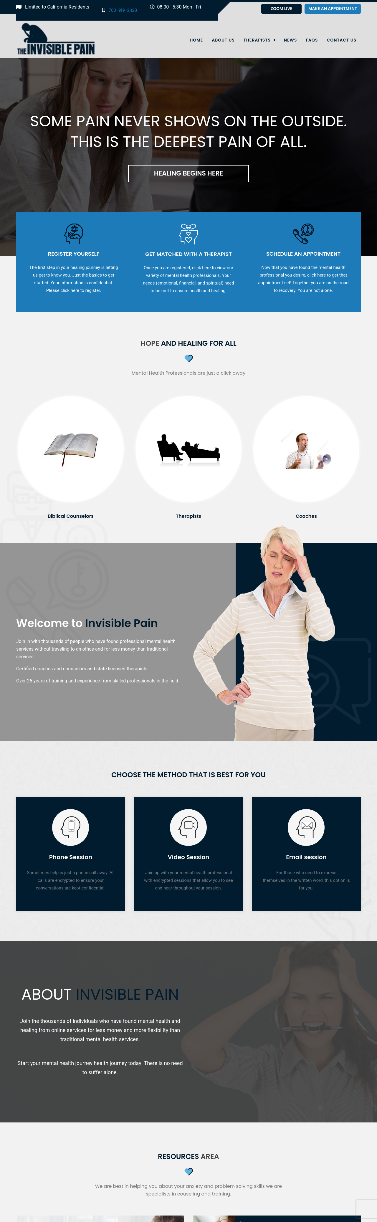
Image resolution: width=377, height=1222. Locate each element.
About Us (223, 40)
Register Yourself (74, 253)
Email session (306, 857)
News (290, 40)
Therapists (257, 40)
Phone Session (70, 857)
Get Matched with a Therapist (188, 254)
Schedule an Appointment (303, 253)
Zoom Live (281, 8)
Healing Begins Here (188, 173)
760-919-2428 (119, 10)
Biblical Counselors (70, 516)
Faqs (312, 40)
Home (196, 40)
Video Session (188, 857)
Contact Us (341, 40)
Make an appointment (332, 8)
